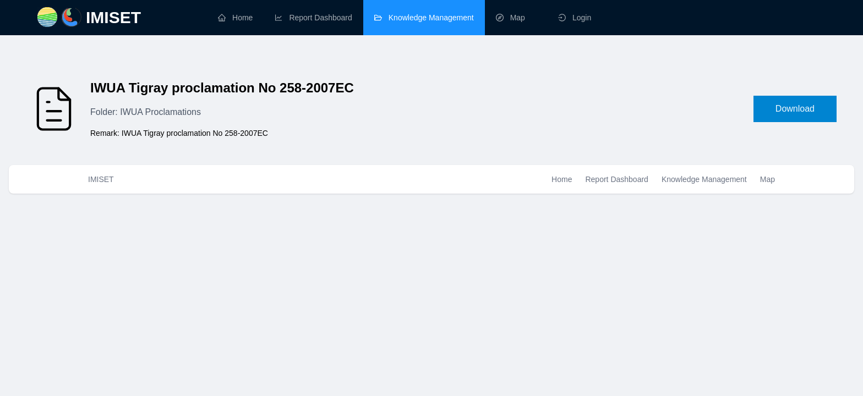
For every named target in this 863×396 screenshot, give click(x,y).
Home (561, 179)
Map (767, 179)
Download (795, 108)
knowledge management (424, 17)
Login (574, 17)
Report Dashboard (616, 179)
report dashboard (313, 17)
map (510, 17)
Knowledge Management (704, 179)
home (235, 17)
